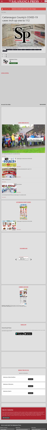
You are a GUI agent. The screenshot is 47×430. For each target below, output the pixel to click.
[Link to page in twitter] (4, 55)
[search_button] (41, 1)
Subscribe (30, 379)
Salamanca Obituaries (8, 384)
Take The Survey (6, 417)
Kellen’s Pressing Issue (6, 179)
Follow (14, 63)
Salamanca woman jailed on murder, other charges (24, 9)
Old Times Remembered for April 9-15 (24, 169)
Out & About (19, 184)
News (5, 12)
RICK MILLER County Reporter (8, 23)
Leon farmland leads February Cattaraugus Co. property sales (14, 194)
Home (2, 12)
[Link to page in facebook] (2, 55)
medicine (32, 49)
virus (40, 49)
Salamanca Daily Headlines (9, 377)
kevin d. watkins (28, 49)
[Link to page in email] (6, 55)
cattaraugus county (9, 49)
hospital (19, 49)
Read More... (4, 156)
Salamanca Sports (7, 391)
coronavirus (15, 49)
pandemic (37, 49)
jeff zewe (23, 49)
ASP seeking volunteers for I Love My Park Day (11, 153)
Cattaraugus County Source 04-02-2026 (24, 221)
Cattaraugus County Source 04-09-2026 (24, 158)
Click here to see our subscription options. (19, 306)
